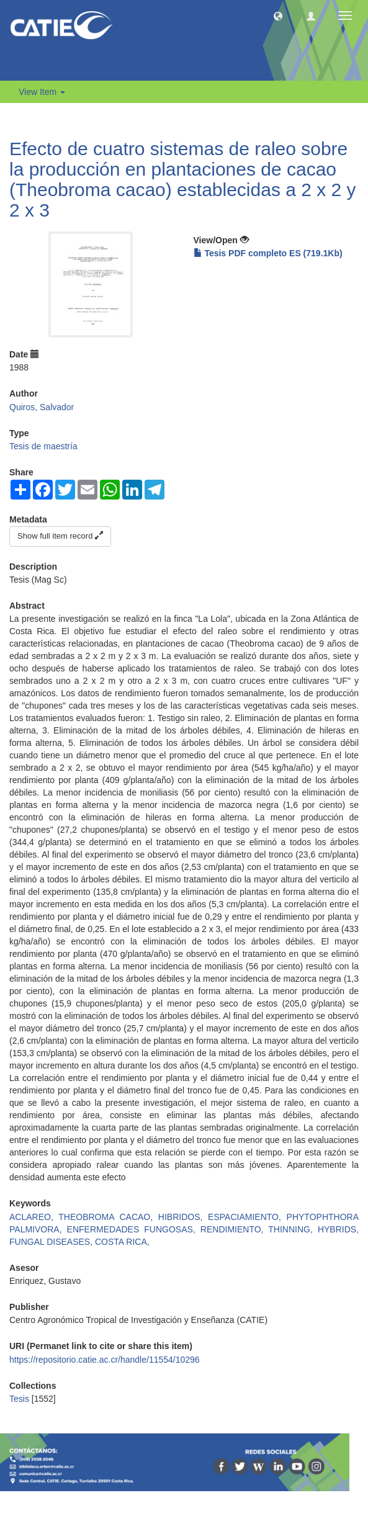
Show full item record (60, 535)
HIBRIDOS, (183, 1217)
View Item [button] (42, 92)
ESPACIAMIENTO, (247, 1217)
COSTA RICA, (122, 1242)
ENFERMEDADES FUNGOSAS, (133, 1229)
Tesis (19, 1399)
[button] (278, 15)
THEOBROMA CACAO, (108, 1217)
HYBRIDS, (338, 1229)
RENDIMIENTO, (234, 1229)
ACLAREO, (33, 1217)
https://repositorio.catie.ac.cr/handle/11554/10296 (104, 1360)
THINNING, (293, 1229)
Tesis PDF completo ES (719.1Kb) (268, 253)
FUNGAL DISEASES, (52, 1242)
